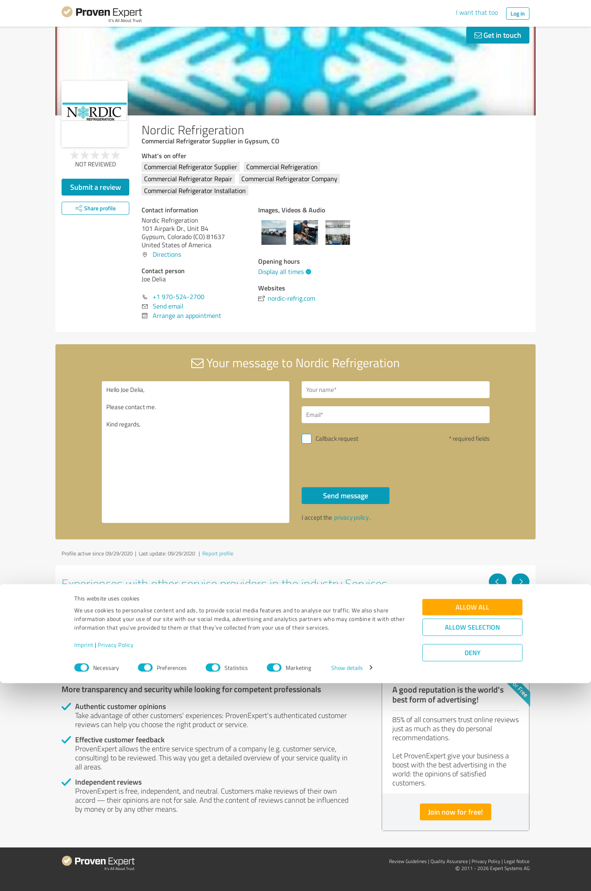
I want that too (477, 12)
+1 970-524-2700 (178, 296)
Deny (473, 860)
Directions (167, 254)
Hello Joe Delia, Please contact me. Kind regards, (196, 452)
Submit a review (95, 187)
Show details (347, 875)
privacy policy (351, 517)
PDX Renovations (99, 612)
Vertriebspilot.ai (415, 612)
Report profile (218, 553)
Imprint (84, 852)
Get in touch (497, 35)
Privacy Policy (115, 852)
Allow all (472, 815)
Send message (345, 495)
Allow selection (472, 835)
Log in (518, 13)
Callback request (337, 438)
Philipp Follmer (254, 612)
